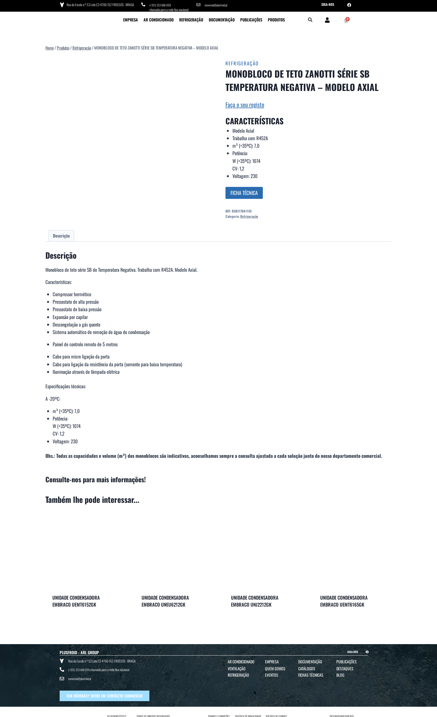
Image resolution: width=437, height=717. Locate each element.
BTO (352, 712)
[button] (310, 19)
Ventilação (237, 667)
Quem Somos (275, 667)
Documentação (222, 18)
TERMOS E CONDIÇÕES (219, 712)
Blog (340, 673)
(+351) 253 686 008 (161, 4)
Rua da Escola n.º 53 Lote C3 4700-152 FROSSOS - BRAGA (99, 4)
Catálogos (306, 667)
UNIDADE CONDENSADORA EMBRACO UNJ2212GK (254, 600)
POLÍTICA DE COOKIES (276, 712)
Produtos (276, 18)
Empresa (130, 18)
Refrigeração (191, 18)
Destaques (344, 667)
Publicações (251, 18)
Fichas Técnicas (310, 673)
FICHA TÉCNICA (244, 191)
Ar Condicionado (159, 18)
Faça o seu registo (244, 103)
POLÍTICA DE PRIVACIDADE (248, 712)
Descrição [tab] (61, 234)
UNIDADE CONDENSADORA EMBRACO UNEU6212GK (165, 600)
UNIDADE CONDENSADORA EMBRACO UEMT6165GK (344, 600)
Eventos (271, 673)
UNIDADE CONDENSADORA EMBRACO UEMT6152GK (76, 600)
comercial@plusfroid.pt (218, 4)
